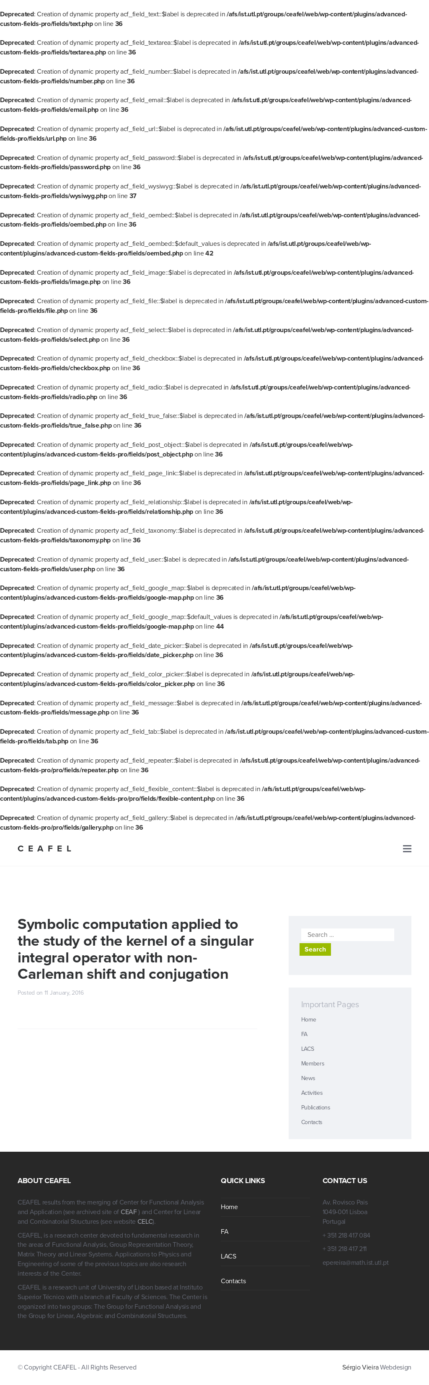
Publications (316, 1107)
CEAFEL (46, 848)
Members (313, 1063)
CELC (145, 1221)
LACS (307, 1048)
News (308, 1078)
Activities (312, 1092)
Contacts (312, 1122)
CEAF (129, 1212)
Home (308, 1019)
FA (304, 1034)
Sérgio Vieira (360, 1367)
